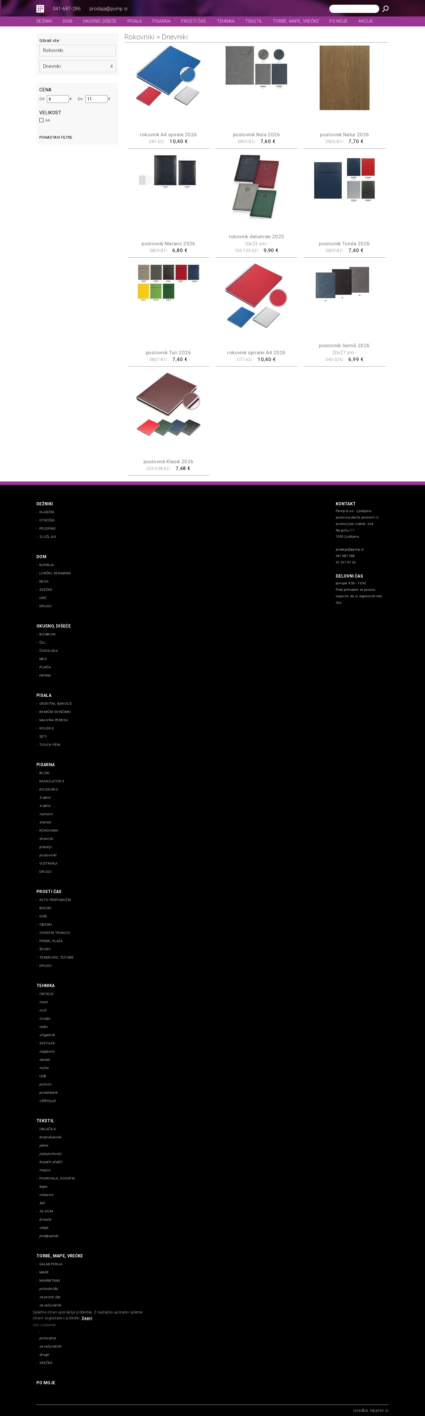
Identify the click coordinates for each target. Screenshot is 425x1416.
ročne (44, 1068)
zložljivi (47, 537)
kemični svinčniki (55, 712)
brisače (45, 1219)
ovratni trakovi (54, 933)
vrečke (46, 1363)
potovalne (47, 1338)
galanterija (50, 1264)
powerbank (48, 1092)
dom (67, 21)
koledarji (48, 789)
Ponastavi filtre (55, 137)
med (43, 659)
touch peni (49, 745)
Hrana (45, 675)
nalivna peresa (53, 720)
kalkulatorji (51, 781)
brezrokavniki (50, 1137)
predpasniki (49, 1236)
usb (42, 1076)
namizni (46, 814)
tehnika (226, 21)
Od (42, 99)
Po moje (338, 21)
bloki (44, 773)
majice (44, 1170)
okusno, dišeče (100, 21)
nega (43, 581)
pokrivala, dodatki (57, 1178)
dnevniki (52, 66)
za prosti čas (49, 1297)
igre (43, 916)
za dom (46, 1211)
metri (43, 1002)
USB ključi (47, 1101)
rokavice (46, 1195)
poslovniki (48, 855)
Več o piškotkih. (45, 1325)
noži (42, 1010)
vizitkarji (48, 863)
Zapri (87, 1318)
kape (43, 1187)
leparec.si (379, 1410)
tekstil (253, 21)
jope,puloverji (50, 1154)
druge (44, 1355)
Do (80, 99)
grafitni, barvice (55, 704)
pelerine (47, 528)
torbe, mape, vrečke (296, 21)
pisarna (161, 21)
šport (45, 949)
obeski (45, 924)
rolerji (46, 728)
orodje (46, 994)
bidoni (45, 908)
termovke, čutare (56, 957)
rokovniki (53, 50)
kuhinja (46, 565)
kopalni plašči (50, 1162)
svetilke (47, 1043)
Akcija (365, 21)
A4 (47, 120)
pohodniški (48, 1289)
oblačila (47, 1129)
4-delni (45, 806)
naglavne (46, 1051)
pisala (134, 21)
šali (42, 1203)
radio (43, 1027)
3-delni (45, 798)
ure (42, 598)
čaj (42, 642)
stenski (45, 822)
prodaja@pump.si (108, 8)
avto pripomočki (55, 900)
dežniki (44, 21)
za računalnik (50, 1305)
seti (43, 736)
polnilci (45, 1084)
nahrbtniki (49, 1281)
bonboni (47, 634)
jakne (43, 1145)
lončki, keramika (55, 573)
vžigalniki (47, 1035)
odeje (43, 1228)
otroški (47, 520)
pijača (45, 667)
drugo (45, 606)
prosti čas (193, 21)
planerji (45, 847)
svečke (45, 590)
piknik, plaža (51, 941)
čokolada (48, 651)
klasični (46, 512)
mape (44, 1272)
